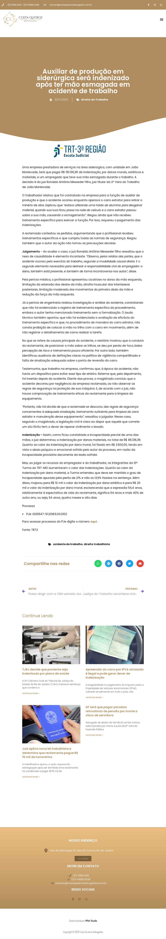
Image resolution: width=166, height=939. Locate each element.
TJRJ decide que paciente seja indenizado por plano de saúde (45, 671)
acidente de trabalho (68, 544)
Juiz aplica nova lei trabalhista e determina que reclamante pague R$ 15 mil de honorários (50, 753)
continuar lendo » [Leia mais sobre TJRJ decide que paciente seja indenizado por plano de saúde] (31, 693)
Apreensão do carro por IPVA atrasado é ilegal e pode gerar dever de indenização (115, 673)
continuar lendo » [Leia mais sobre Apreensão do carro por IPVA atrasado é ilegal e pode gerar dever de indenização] (94, 697)
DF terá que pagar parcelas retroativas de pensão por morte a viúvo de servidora (111, 711)
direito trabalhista (97, 544)
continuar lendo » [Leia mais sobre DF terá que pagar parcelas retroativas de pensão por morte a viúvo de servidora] (94, 735)
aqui (94, 521)
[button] (161, 19)
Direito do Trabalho (94, 99)
